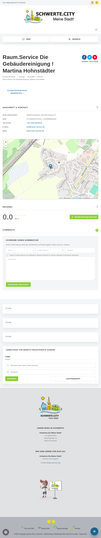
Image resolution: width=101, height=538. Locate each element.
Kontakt (75, 528)
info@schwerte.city (53, 463)
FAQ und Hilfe (27, 528)
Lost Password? (73, 379)
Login (7, 356)
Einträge (22, 77)
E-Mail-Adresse (50, 250)
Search (74, 39)
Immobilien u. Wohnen (35, 77)
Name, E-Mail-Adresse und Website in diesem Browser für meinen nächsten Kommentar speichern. (44, 255)
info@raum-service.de (36, 127)
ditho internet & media (70, 534)
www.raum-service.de (35, 131)
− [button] (6, 145)
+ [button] (6, 142)
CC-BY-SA (94, 198)
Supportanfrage (61, 528)
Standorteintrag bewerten (84, 217)
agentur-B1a (30, 534)
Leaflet (60, 198)
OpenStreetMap (77, 198)
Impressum (83, 534)
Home (13, 77)
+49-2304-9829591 (34, 123)
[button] (96, 30)
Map (26, 39)
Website (70, 250)
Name (21, 250)
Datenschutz (44, 528)
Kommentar (12, 259)
